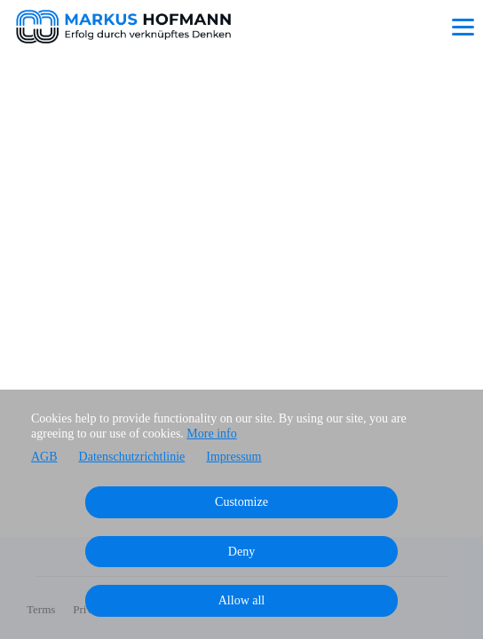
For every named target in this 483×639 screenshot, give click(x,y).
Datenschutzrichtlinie (132, 456)
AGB (44, 456)
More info (211, 433)
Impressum (233, 456)
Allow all (241, 600)
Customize (241, 502)
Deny (241, 551)
